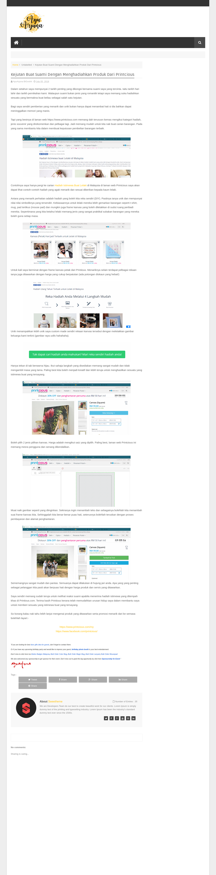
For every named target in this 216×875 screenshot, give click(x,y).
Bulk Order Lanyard (93, 654)
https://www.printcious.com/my (75, 626)
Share (54, 679)
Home (15, 64)
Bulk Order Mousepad (109, 654)
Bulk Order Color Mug (59, 654)
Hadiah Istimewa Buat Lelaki (71, 185)
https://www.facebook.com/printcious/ (75, 631)
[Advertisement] (75, 847)
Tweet (29, 679)
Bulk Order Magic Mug (76, 654)
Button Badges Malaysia (40, 654)
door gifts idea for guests (40, 644)
